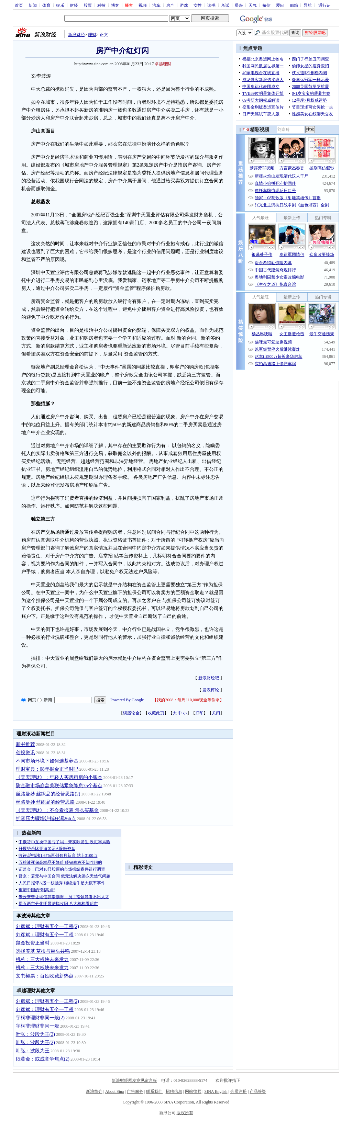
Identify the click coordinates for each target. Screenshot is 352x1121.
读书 (211, 5)
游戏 (184, 5)
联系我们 (154, 1091)
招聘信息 (174, 1091)
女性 (198, 5)
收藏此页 (156, 713)
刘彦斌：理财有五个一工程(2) (47, 926)
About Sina (114, 1091)
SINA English (215, 1091)
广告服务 (135, 1091)
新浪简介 (94, 1091)
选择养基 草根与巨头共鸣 (43, 951)
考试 (225, 5)
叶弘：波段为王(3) (35, 1034)
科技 (101, 5)
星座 (239, 5)
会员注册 (238, 1091)
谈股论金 (131, 713)
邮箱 (294, 5)
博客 (115, 5)
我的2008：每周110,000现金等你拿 (188, 700)
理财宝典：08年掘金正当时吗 (47, 769)
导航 (308, 5)
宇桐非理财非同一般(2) (40, 1017)
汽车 (156, 5)
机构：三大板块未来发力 (42, 959)
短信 (266, 5)
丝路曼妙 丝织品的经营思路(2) (48, 793)
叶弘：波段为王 (33, 1050)
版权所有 (185, 1112)
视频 (143, 5)
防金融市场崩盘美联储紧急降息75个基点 (59, 785)
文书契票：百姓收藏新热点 (45, 975)
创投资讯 (25, 752)
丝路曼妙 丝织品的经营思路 (45, 802)
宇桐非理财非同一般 (37, 1026)
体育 (46, 5)
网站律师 (193, 1091)
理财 (92, 34)
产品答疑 (258, 1091)
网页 (32, 700)
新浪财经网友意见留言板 (134, 1080)
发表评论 (210, 690)
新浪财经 (76, 34)
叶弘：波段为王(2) (35, 1042)
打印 (199, 713)
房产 (170, 5)
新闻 (33, 5)
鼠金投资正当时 (33, 943)
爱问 (280, 5)
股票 (88, 5)
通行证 (324, 5)
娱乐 (60, 5)
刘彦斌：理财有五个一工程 (45, 934)
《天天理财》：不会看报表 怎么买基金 (57, 810)
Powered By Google (127, 700)
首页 (19, 5)
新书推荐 (25, 744)
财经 (74, 5)
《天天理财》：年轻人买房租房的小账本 (59, 777)
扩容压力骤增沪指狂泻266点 (46, 818)
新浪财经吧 (208, 678)
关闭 (216, 713)
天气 (253, 5)
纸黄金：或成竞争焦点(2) (42, 1059)
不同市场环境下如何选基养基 (47, 760)
